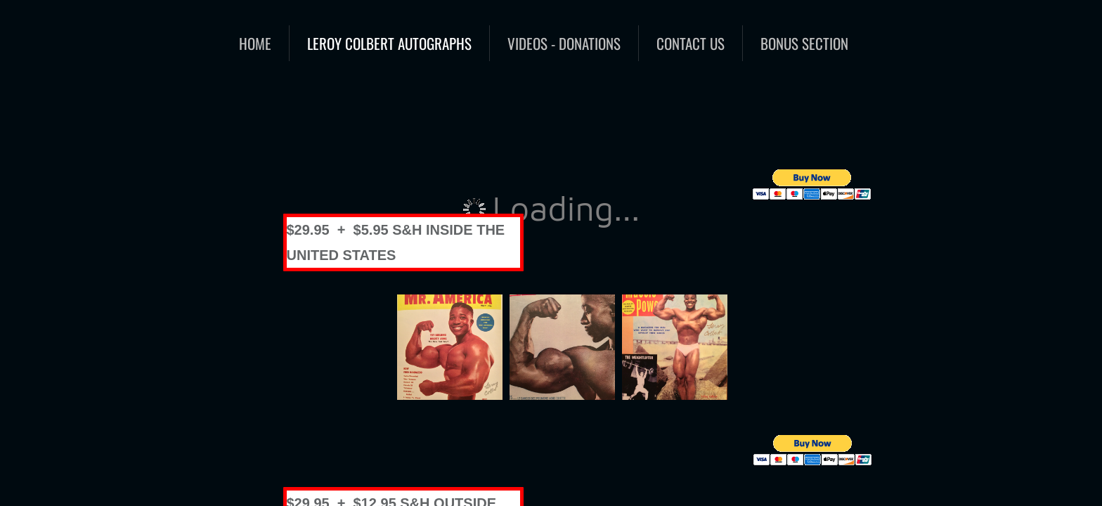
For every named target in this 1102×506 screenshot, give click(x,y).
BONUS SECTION (804, 43)
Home (255, 43)
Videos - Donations (564, 43)
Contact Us (690, 43)
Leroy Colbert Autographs (389, 43)
